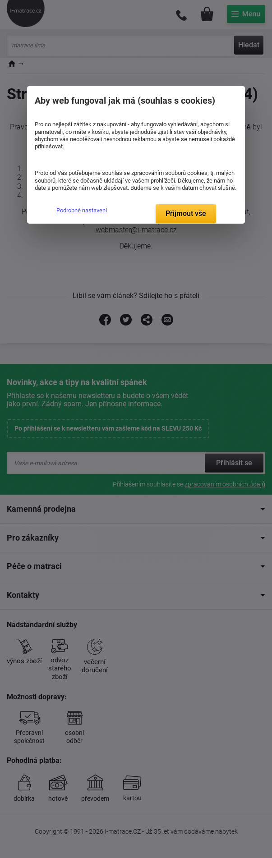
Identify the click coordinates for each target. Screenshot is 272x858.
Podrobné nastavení (81, 210)
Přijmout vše (186, 213)
